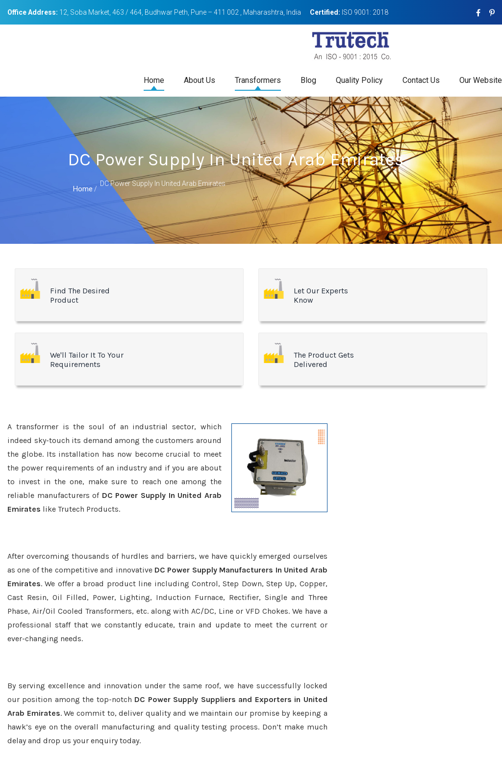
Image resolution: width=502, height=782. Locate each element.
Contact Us (421, 80)
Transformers (258, 80)
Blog (308, 80)
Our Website (480, 80)
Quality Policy (359, 80)
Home (154, 80)
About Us (199, 80)
